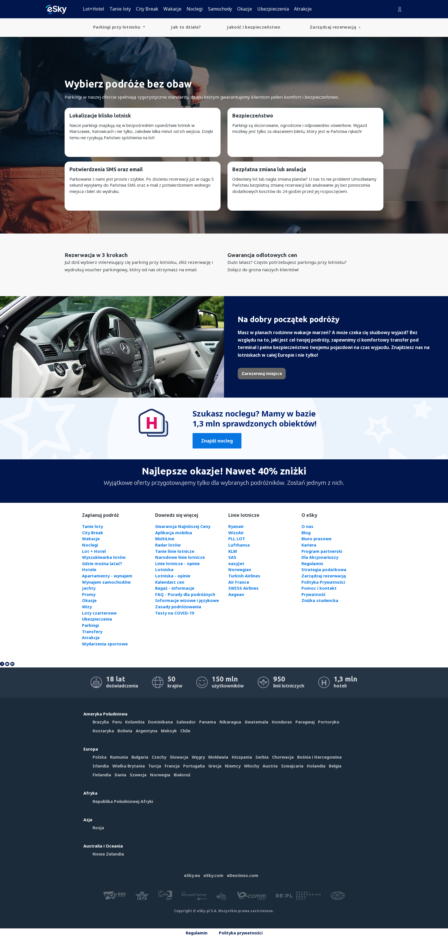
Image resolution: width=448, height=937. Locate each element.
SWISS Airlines (243, 588)
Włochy (251, 766)
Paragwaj (305, 722)
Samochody (220, 9)
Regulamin (312, 563)
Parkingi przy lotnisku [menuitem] (117, 27)
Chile (185, 730)
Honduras (282, 722)
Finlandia (102, 774)
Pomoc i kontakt (319, 588)
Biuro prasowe (316, 538)
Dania (120, 774)
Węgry (198, 757)
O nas (307, 526)
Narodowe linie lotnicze (180, 557)
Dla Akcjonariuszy (319, 557)
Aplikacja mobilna (173, 532)
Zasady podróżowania (178, 606)
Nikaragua (230, 722)
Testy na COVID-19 (174, 613)
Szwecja (138, 774)
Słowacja (179, 757)
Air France (238, 582)
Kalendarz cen (169, 582)
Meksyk (169, 730)
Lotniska (164, 569)
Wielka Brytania (128, 766)
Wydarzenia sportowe (105, 644)
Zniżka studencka (319, 600)
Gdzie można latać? (102, 563)
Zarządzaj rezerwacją (323, 576)
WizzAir (236, 532)
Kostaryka (103, 730)
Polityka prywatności (241, 933)
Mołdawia (218, 757)
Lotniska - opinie (172, 576)
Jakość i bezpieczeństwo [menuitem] (253, 27)
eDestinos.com (242, 875)
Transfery (92, 631)
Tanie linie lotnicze (174, 551)
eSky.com (213, 875)
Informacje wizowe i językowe (187, 600)
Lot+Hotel (93, 9)
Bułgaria (139, 757)
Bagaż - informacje (174, 588)
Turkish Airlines (244, 576)
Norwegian (239, 569)
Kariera (308, 545)
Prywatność (313, 594)
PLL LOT (236, 538)
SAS (232, 557)
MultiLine (164, 538)
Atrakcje (303, 9)
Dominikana (160, 722)
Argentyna (146, 730)
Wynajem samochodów (106, 582)
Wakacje (172, 9)
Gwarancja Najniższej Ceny (182, 526)
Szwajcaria (292, 766)
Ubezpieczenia (273, 9)
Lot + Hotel (94, 551)
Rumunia (119, 757)
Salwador (186, 722)
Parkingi (90, 625)
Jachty (88, 588)
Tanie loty (120, 9)
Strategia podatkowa (323, 569)
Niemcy (233, 766)
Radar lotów (168, 545)
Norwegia (160, 774)
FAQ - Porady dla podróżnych (185, 594)
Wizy (87, 606)
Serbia (262, 757)
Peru (117, 722)
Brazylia (101, 722)
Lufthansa (239, 545)
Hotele (89, 569)
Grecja (214, 766)
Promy (88, 594)
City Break (147, 9)
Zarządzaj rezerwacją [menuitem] (333, 27)
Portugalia (194, 766)
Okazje (244, 9)
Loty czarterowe (99, 613)
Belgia (335, 766)
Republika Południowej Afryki (123, 801)
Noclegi (195, 9)
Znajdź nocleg (217, 441)
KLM (232, 551)
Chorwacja (283, 757)
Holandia (316, 766)
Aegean (236, 594)
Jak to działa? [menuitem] (186, 27)
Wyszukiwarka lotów (103, 557)
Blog (306, 532)
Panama (207, 722)
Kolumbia (135, 722)
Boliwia (124, 730)
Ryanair (236, 526)
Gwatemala (256, 722)
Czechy (159, 757)
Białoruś (182, 774)
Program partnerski (321, 551)
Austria (270, 766)
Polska (100, 757)
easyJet (236, 563)
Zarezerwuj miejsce (261, 373)
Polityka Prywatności (323, 582)
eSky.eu (192, 875)
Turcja (154, 766)
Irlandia (101, 766)
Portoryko (328, 722)
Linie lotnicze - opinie (177, 563)
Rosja (98, 827)
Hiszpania (242, 757)
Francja (172, 766)
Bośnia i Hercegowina (319, 757)
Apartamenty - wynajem (107, 576)
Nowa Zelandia (108, 854)
